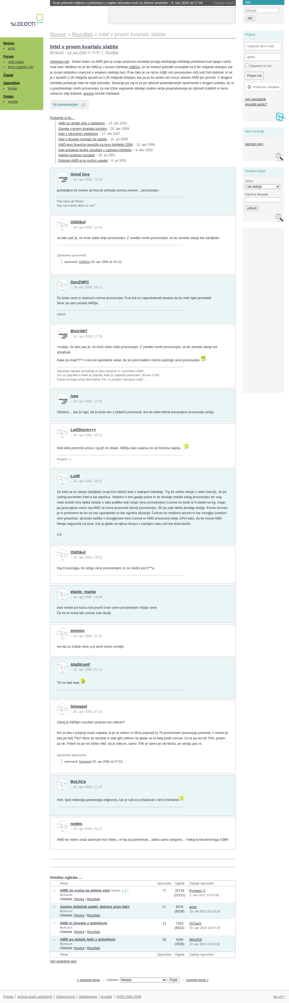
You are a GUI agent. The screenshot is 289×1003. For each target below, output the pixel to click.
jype (75, 396)
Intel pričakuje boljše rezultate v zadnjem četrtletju (95, 150)
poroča (89, 93)
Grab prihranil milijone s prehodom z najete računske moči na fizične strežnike (128, 3)
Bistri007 (79, 331)
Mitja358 (195, 940)
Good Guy (80, 174)
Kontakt (106, 997)
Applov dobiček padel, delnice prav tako (94, 907)
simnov (78, 630)
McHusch (66, 894)
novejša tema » (197, 980)
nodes (76, 824)
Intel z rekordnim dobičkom (78, 134)
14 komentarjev (65, 104)
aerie (193, 907)
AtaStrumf (80, 664)
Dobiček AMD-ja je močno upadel (83, 161)
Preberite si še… (62, 118)
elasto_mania (83, 592)
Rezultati (111, 52)
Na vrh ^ (279, 997)
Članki (8, 75)
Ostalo (8, 96)
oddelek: (137, 980)
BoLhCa (78, 781)
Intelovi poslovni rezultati (76, 155)
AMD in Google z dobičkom (83, 923)
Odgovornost (65, 997)
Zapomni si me (258, 66)
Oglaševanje (88, 997)
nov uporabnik (255, 99)
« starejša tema (88, 980)
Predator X (197, 891)
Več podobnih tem (63, 961)
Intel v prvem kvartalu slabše (84, 46)
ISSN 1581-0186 (129, 997)
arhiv (11, 48)
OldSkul (78, 222)
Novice (8, 43)
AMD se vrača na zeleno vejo (85, 890)
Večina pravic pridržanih (34, 997)
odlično (134, 67)
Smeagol (79, 706)
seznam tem (254, 144)
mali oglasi (16, 62)
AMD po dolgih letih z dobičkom (81, 123)
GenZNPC (80, 282)
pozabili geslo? (256, 104)
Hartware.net (59, 62)
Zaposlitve (11, 83)
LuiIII (75, 476)
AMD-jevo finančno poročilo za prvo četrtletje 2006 (95, 145)
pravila (13, 102)
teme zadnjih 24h (21, 67)
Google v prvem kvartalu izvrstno (82, 129)
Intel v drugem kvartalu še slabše (82, 139)
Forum (8, 56)
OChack (195, 923)
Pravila (8, 997)
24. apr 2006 (77, 52)
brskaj (12, 88)
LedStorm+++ (83, 430)
